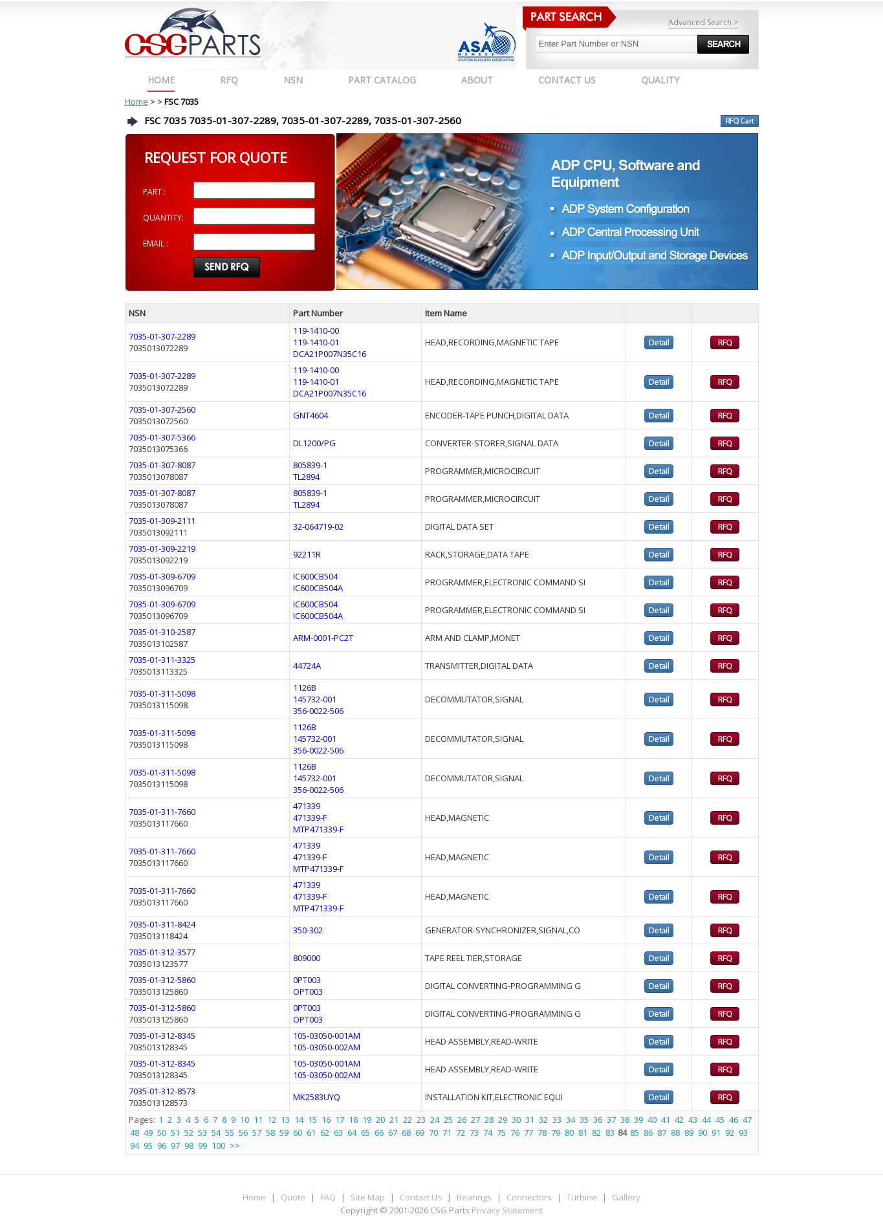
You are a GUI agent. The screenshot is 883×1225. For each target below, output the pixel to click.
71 (447, 1132)
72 (460, 1132)
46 (733, 1119)
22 (407, 1119)
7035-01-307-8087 (162, 465)
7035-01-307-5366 (162, 437)
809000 (306, 958)
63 (338, 1132)
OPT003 (308, 991)
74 (487, 1132)
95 (148, 1145)
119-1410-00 (316, 330)
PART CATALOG (382, 80)
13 (285, 1119)
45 (720, 1119)
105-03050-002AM (326, 1047)
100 (218, 1145)
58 (270, 1132)
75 (501, 1132)
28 (489, 1119)
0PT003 (307, 980)
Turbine (582, 1197)
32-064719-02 (318, 526)
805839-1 (310, 465)
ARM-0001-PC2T (323, 638)
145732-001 (314, 699)
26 (461, 1119)
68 (406, 1132)
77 (528, 1132)
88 (675, 1132)
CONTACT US (567, 80)
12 (271, 1119)
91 (716, 1132)
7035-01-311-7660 (162, 812)
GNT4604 (310, 415)
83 (610, 1132)
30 (516, 1119)
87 (661, 1132)
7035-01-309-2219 (162, 548)
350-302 (308, 930)
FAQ (328, 1197)
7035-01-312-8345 (162, 1035)
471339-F (310, 817)
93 (743, 1132)
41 (665, 1119)
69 (419, 1132)
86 (648, 1132)
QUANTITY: (163, 217)
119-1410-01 (316, 342)
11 (258, 1119)
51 (175, 1132)
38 (624, 1119)
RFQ (229, 80)
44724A (307, 665)
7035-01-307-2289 (162, 336)
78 (542, 1132)
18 (353, 1119)
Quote (293, 1197)
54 (216, 1132)
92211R (307, 554)
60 (297, 1132)
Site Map (368, 1197)
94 (134, 1145)
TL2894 (306, 476)
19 (366, 1119)
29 (502, 1119)
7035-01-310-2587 (162, 632)
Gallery (626, 1197)
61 (311, 1132)
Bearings (474, 1197)
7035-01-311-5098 (162, 693)
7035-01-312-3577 (162, 952)
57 (256, 1132)
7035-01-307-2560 (162, 409)
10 (244, 1119)
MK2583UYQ (316, 1097)
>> (235, 1145)
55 (229, 1132)
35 (584, 1119)
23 (421, 1119)
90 (702, 1132)
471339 (306, 806)
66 (379, 1132)
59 (284, 1132)
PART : (154, 191)
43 (692, 1119)
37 (611, 1119)
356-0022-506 (318, 711)
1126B (304, 687)
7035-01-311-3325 (162, 660)
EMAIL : (155, 243)
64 (351, 1132)
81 (582, 1132)
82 (596, 1132)
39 (638, 1119)
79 (555, 1132)
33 (556, 1119)
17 (339, 1119)
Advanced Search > (703, 22)
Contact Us (421, 1197)
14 (298, 1119)
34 (570, 1119)
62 (324, 1132)
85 (634, 1132)
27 (475, 1119)
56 (243, 1132)
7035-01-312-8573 (162, 1091)
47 (747, 1119)
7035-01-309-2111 (162, 520)
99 (202, 1145)
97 (175, 1145)
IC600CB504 (315, 576)
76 (514, 1132)
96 (161, 1145)
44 (706, 1119)
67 (392, 1132)
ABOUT (477, 80)
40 (652, 1119)
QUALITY (660, 80)
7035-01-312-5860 (162, 980)
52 (188, 1132)
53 (202, 1132)
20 (380, 1119)
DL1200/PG (314, 443)
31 (529, 1119)
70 (433, 1132)
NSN (293, 80)
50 (161, 1132)
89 (688, 1132)
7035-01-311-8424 (162, 924)
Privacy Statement (506, 1210)
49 (148, 1132)
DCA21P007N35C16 (329, 354)
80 (569, 1132)
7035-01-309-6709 (162, 576)
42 (679, 1119)
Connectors (529, 1197)
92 (729, 1132)
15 (312, 1119)
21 (393, 1119)
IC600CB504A (318, 588)
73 (474, 1132)
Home (161, 80)
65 (365, 1132)
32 (543, 1119)
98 (188, 1145)
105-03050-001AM (326, 1035)
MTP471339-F (318, 829)
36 (597, 1119)
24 (434, 1119)
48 (134, 1132)
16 (326, 1119)
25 (448, 1119)
